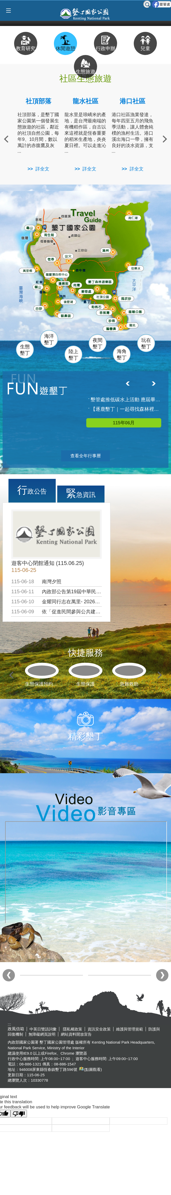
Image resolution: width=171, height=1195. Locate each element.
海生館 (48, 234)
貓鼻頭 (66, 316)
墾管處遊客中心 (97, 291)
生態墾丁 (25, 350)
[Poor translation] (19, 1113)
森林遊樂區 (100, 281)
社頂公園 (105, 297)
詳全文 (42, 168)
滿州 (104, 250)
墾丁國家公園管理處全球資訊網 (85, 13)
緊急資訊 (81, 493)
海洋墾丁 (49, 339)
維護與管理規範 (129, 1029)
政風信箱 (16, 1029)
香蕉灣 (105, 313)
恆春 (50, 258)
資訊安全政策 (99, 1029)
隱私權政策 (72, 1029)
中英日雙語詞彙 (43, 1029)
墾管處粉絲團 (161, 4)
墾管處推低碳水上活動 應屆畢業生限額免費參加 (126, 399)
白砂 (39, 308)
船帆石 (96, 305)
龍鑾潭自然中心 (67, 274)
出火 (68, 256)
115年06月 (124, 422)
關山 (39, 286)
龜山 (30, 228)
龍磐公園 (136, 311)
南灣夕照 (51, 581)
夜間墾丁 (97, 343)
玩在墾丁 (146, 343)
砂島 (113, 320)
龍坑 (132, 326)
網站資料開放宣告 (76, 1034)
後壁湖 (68, 302)
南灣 (76, 284)
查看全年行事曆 (85, 455)
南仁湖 (132, 217)
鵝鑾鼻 (111, 328)
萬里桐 (27, 270)
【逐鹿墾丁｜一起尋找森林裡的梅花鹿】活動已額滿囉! (126, 409)
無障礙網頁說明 (41, 1034)
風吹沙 (127, 299)
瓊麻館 (63, 283)
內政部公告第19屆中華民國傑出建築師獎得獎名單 (96, 591)
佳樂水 (136, 268)
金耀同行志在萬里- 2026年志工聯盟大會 (85, 601)
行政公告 (32, 490)
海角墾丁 (122, 354)
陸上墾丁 (73, 355)
